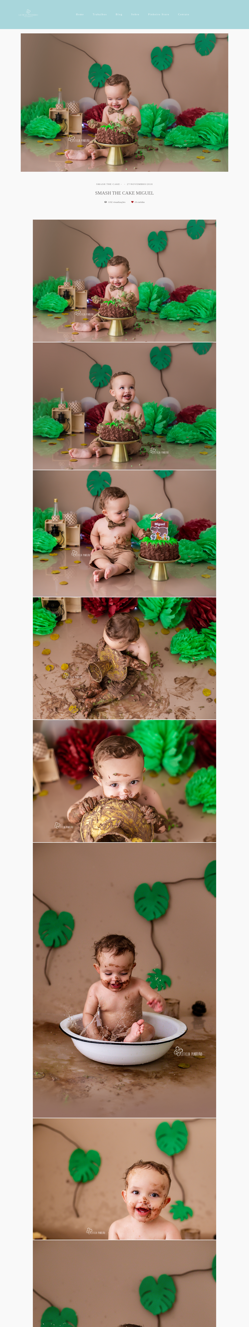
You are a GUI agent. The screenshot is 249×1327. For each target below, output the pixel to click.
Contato (183, 14)
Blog (119, 14)
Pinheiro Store (158, 14)
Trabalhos (100, 14)
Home (80, 14)
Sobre (135, 14)
